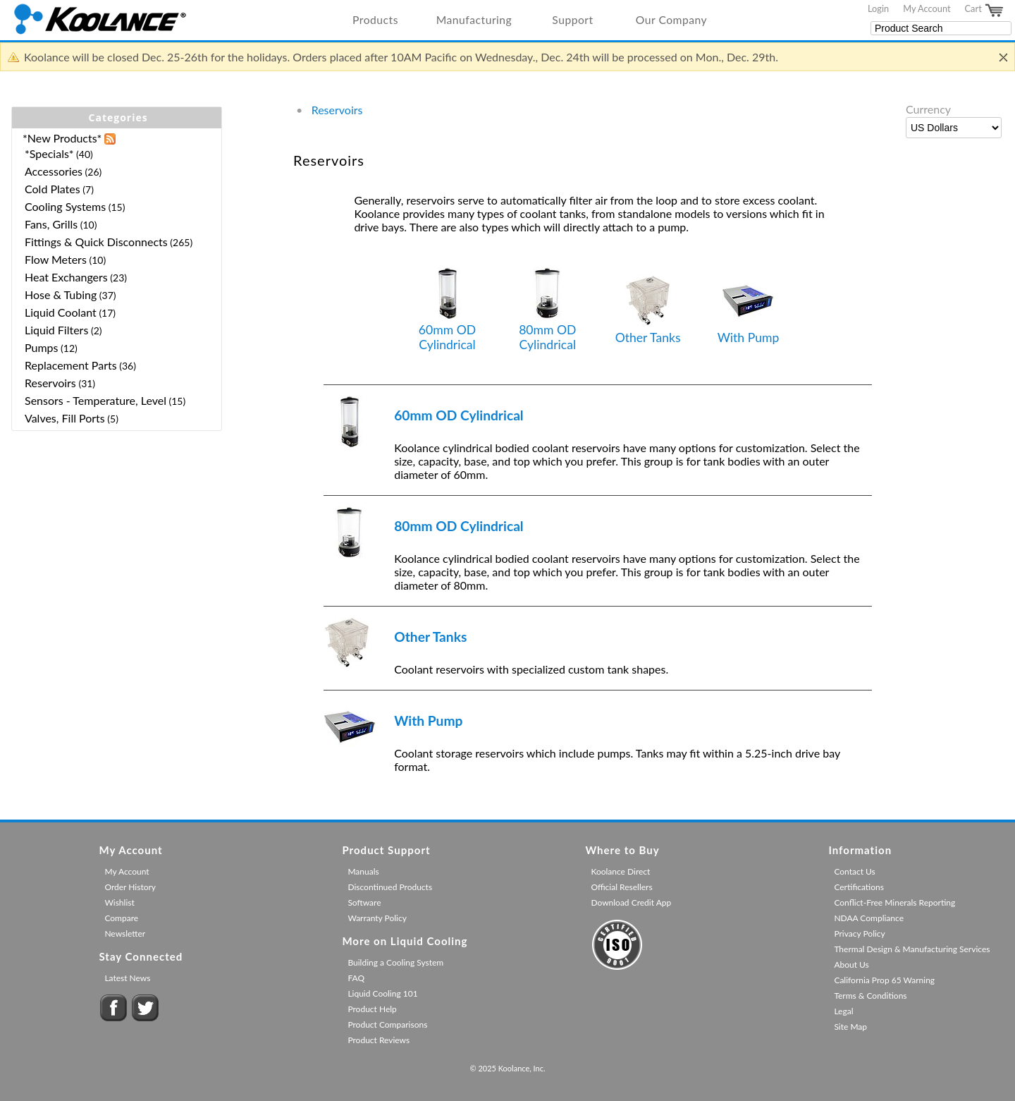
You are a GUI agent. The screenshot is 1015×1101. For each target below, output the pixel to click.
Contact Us (854, 871)
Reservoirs (337, 109)
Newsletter (124, 933)
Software (364, 902)
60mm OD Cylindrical (447, 309)
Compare (121, 918)
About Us (851, 964)
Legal (843, 1011)
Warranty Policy (377, 918)
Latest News (127, 978)
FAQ (355, 978)
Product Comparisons (387, 1024)
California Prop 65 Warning (884, 980)
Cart (984, 10)
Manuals (363, 871)
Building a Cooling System (395, 962)
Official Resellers (621, 887)
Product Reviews (378, 1040)
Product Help (371, 1009)
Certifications (859, 887)
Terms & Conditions (870, 995)
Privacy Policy (859, 933)
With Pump (749, 310)
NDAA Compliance (869, 918)
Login (878, 8)
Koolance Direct (620, 871)
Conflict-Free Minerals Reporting (894, 902)
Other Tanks (648, 310)
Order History (130, 887)
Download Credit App (631, 902)
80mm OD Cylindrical (547, 309)
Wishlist (119, 902)
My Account (926, 8)
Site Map (850, 1026)
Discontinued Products (389, 887)
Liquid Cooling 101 (382, 993)
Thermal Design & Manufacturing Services (912, 949)
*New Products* (62, 138)
